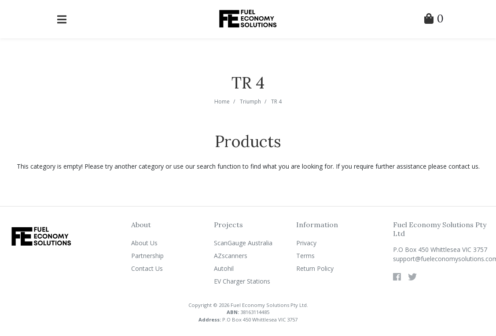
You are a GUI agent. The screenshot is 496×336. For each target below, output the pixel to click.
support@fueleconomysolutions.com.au (441, 259)
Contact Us (147, 268)
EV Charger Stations (242, 281)
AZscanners (230, 255)
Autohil (224, 268)
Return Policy (315, 268)
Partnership (147, 255)
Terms (305, 255)
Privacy (306, 243)
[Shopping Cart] (434, 20)
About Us (144, 243)
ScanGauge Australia (243, 243)
